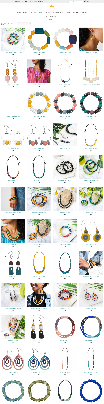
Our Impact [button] (25, 1)
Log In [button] (88, 1)
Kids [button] (35, 12)
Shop (47, 16)
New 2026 (25, 12)
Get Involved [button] (33, 1)
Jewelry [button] (40, 12)
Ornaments (68, 12)
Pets (74, 12)
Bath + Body (56, 12)
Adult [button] (30, 12)
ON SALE (78, 12)
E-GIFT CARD (84, 12)
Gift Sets (19, 12)
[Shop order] (24, 23)
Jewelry (52, 16)
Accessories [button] (48, 12)
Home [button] (62, 12)
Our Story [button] (18, 1)
